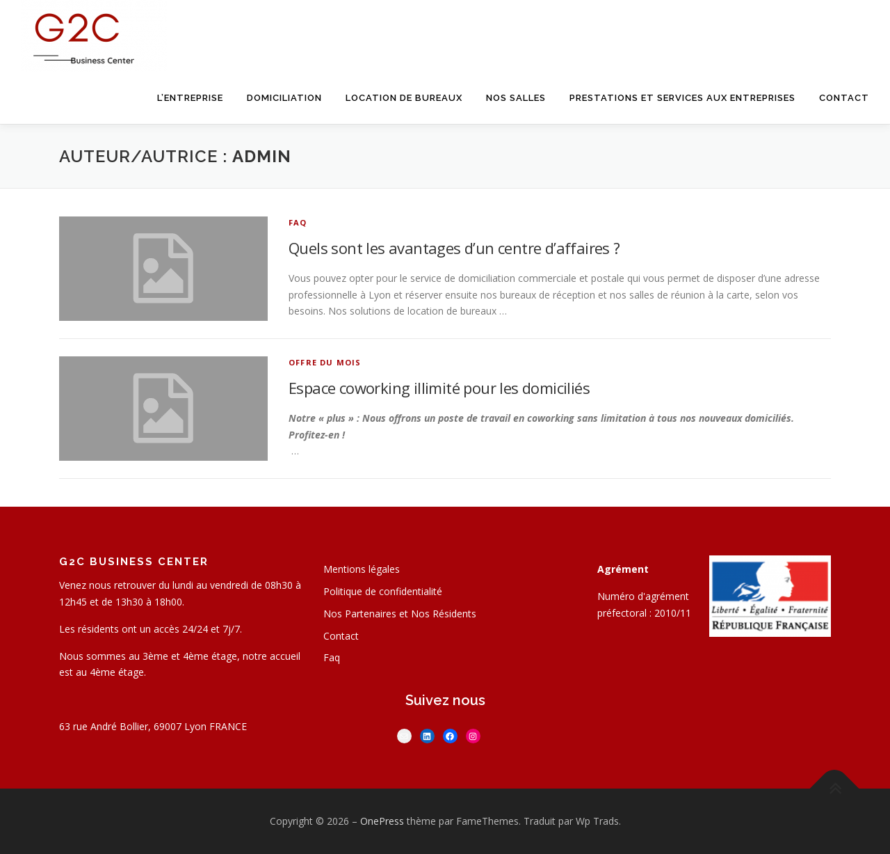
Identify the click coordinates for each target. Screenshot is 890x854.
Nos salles (516, 98)
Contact (844, 98)
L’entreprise (190, 98)
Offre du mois (325, 362)
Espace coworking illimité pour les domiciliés (439, 387)
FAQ (298, 222)
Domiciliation (284, 98)
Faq (331, 657)
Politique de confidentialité (382, 591)
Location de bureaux (404, 98)
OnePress (382, 821)
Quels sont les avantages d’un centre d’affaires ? (454, 247)
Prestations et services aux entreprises (682, 98)
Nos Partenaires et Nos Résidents (399, 613)
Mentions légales (361, 569)
